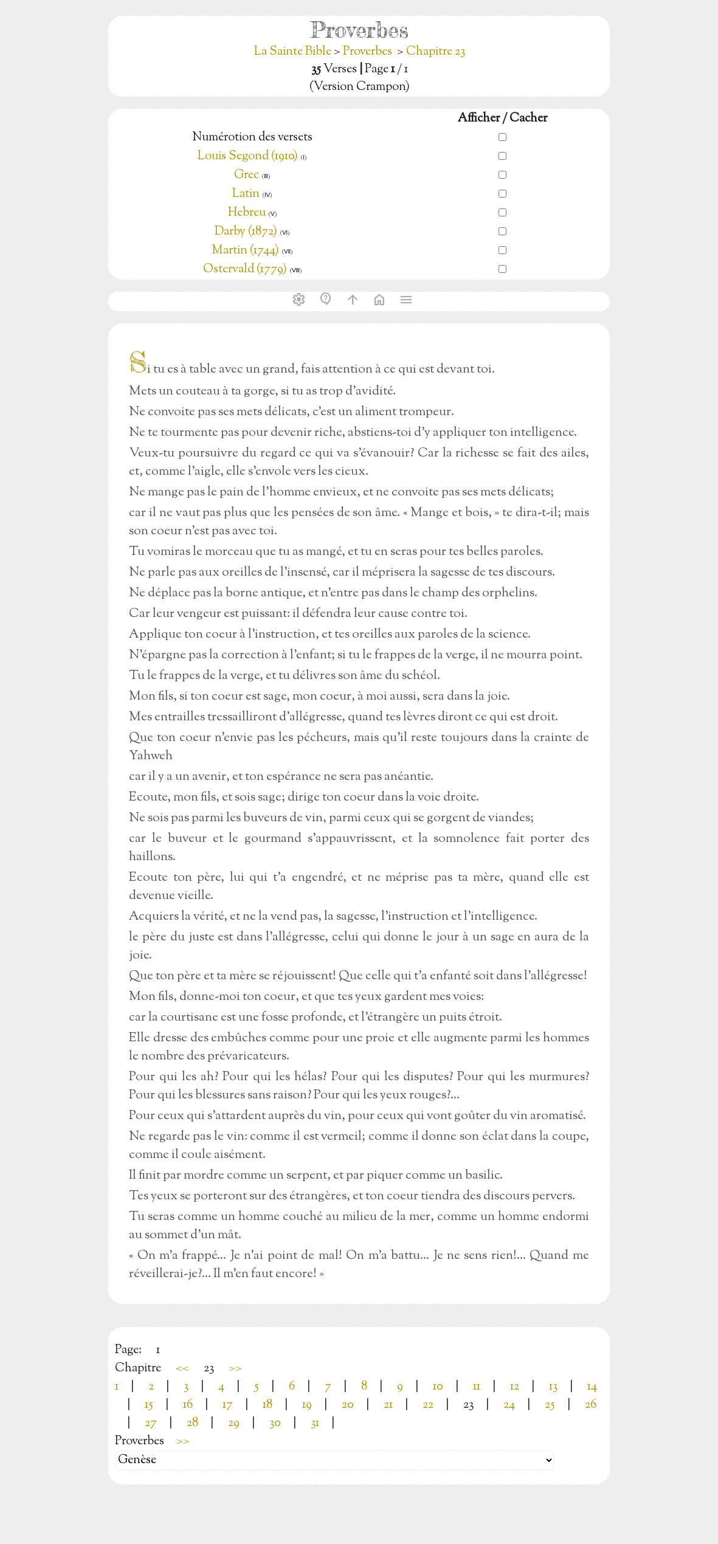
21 (388, 1405)
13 (553, 1387)
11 (476, 1387)
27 (151, 1423)
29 (234, 1423)
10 (438, 1387)
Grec (246, 175)
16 (188, 1405)
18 (267, 1405)
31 (315, 1423)
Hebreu (247, 213)
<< (182, 1368)
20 (348, 1405)
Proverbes (367, 52)
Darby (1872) (246, 232)
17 (228, 1405)
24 (509, 1405)
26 (590, 1405)
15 (149, 1405)
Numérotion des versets (252, 137)
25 (550, 1405)
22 (428, 1405)
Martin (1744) (245, 251)
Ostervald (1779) (245, 269)
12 (514, 1387)
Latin (246, 194)
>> (235, 1368)
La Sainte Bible (294, 52)
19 (307, 1405)
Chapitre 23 (435, 52)
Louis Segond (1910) (248, 156)
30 (275, 1423)
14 (592, 1387)
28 (192, 1423)
